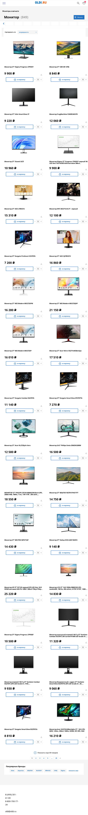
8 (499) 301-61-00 (10, 791)
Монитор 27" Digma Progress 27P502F (19, 630)
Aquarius (21, 765)
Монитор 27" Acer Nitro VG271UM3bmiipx (65, 346)
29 (56, 753)
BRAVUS (47, 765)
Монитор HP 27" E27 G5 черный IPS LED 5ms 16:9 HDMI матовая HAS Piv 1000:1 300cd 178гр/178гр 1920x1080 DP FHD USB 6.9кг (23, 583)
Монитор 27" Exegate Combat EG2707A (19, 393)
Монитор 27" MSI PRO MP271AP (16, 535)
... (51, 753)
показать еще (73, 765)
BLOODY (39, 765)
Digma (63, 765)
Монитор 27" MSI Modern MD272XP (17, 346)
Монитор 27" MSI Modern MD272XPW (18, 298)
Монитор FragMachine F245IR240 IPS (63, 109)
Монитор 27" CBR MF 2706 (59, 62)
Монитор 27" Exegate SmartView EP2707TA (65, 393)
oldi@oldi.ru (10, 806)
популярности (23, 27)
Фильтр (80, 12)
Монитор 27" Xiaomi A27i (14, 156)
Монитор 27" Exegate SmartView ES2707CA (20, 724)
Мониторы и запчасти (10, 6)
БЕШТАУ (30, 765)
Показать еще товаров (48, 748)
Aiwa (12, 765)
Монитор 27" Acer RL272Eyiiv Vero (17, 440)
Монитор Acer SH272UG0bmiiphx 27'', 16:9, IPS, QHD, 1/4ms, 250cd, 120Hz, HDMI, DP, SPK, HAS (67, 725)
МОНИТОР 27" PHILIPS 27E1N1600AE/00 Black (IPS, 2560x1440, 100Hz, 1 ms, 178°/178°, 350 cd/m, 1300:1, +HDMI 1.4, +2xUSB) (23, 488)
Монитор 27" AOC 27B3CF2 (14, 204)
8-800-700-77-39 (11, 798)
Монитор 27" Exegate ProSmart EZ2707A (19, 251)
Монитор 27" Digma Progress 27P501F (19, 62)
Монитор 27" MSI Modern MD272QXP (63, 298)
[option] (9, 18)
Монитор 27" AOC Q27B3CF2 (60, 251)
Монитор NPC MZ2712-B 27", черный (63, 204)
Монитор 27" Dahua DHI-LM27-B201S (63, 535)
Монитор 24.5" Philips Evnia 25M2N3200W (65, 440)
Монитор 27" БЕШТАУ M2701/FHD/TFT (63, 488)
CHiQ (55, 765)
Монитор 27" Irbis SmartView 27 (16, 109)
